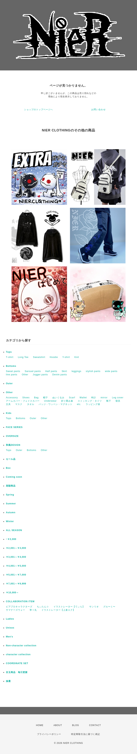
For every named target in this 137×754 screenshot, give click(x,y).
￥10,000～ (12, 592)
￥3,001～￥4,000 (16, 557)
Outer (9, 383)
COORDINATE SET (17, 663)
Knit (76, 357)
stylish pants (93, 371)
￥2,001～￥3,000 (16, 548)
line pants (11, 374)
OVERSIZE (12, 436)
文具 (8, 404)
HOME (40, 725)
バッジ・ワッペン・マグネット (55, 404)
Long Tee (23, 357)
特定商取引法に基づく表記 (85, 734)
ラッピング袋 (93, 404)
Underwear (50, 401)
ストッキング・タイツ (90, 401)
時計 (93, 397)
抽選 (8, 681)
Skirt (64, 371)
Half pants (51, 371)
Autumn (10, 512)
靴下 (108, 401)
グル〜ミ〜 (109, 606)
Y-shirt (66, 357)
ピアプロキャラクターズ (19, 606)
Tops (9, 352)
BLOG (75, 725)
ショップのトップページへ (38, 109)
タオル (30, 404)
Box (8, 468)
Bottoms (11, 366)
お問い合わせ (98, 109)
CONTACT (95, 725)
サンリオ (94, 606)
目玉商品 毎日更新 (17, 672)
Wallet (83, 397)
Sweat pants (13, 371)
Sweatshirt (39, 357)
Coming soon (14, 477)
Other (25, 374)
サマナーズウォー (15, 610)
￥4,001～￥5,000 (16, 566)
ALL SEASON (14, 530)
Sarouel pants (33, 371)
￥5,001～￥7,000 (16, 574)
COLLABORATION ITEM (20, 601)
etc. (79, 404)
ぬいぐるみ (58, 397)
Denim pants (59, 374)
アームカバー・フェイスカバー (23, 401)
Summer (11, 503)
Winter (10, 521)
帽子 (45, 397)
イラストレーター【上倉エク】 (58, 610)
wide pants (111, 371)
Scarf (72, 397)
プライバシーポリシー (49, 734)
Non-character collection (21, 645)
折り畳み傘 (67, 401)
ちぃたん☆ (43, 606)
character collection (18, 654)
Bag (36, 397)
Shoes (26, 397)
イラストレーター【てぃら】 (69, 606)
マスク (18, 404)
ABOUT (58, 725)
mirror (104, 397)
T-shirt (9, 357)
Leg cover (117, 397)
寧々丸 (33, 610)
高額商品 (11, 486)
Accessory (12, 397)
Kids (8, 413)
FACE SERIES (14, 427)
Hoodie (54, 357)
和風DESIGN (13, 445)
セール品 (11, 459)
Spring (10, 494)
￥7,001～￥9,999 (16, 583)
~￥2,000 (11, 539)
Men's (9, 636)
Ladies (10, 619)
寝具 (118, 401)
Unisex (10, 627)
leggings (76, 371)
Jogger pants (40, 374)
